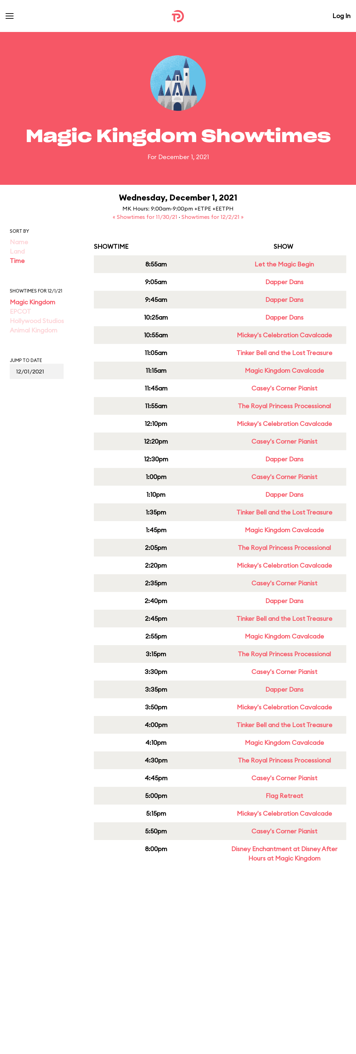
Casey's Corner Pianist (284, 388)
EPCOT (20, 311)
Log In (341, 16)
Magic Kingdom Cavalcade (284, 370)
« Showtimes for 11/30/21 (146, 216)
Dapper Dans (284, 282)
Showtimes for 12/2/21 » (212, 216)
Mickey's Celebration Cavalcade (284, 335)
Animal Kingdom (33, 330)
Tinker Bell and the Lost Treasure (284, 353)
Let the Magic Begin (284, 264)
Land (17, 251)
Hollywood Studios (37, 321)
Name (19, 242)
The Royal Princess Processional (284, 406)
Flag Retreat (284, 796)
